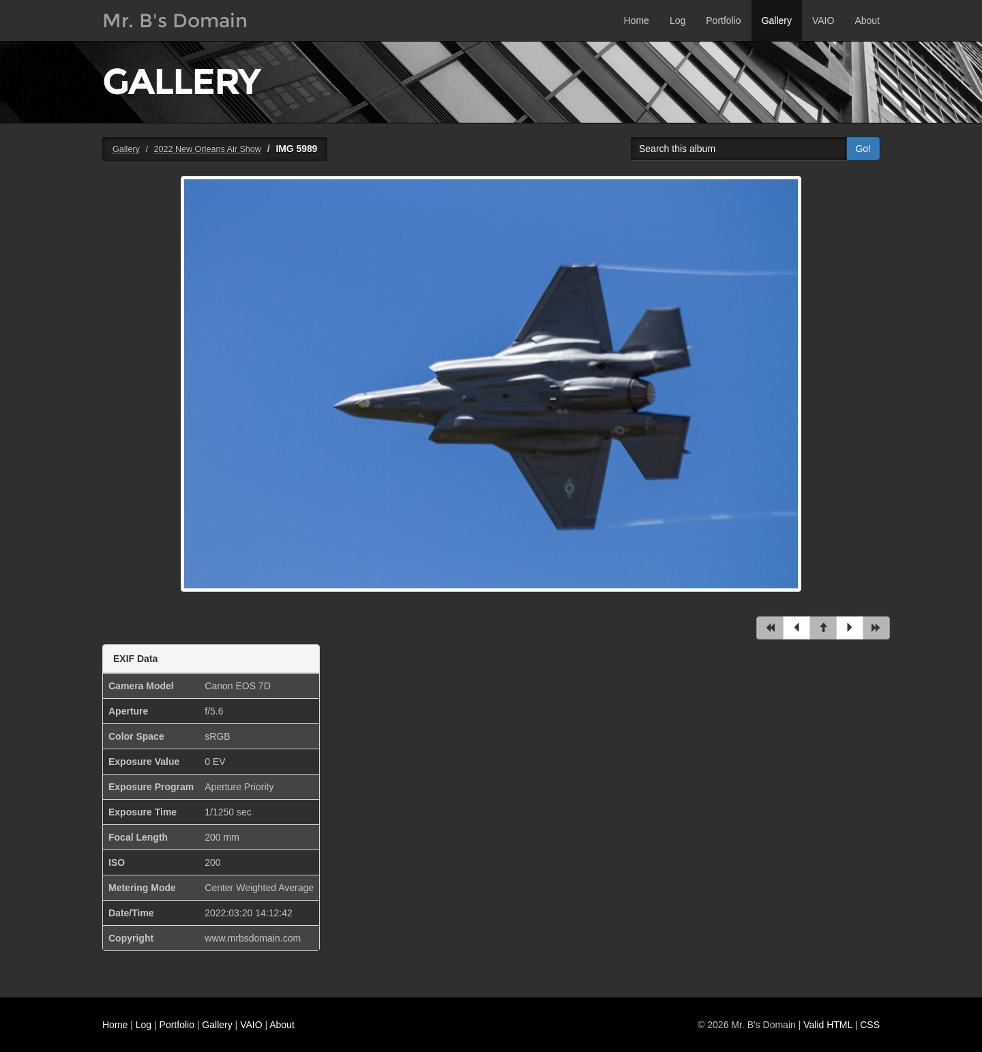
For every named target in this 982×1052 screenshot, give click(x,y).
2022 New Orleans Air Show (207, 149)
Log (677, 20)
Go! (863, 148)
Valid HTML (827, 1024)
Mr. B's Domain (175, 20)
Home (636, 20)
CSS (870, 1024)
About (867, 20)
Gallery (777, 20)
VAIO (823, 20)
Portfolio (723, 20)
